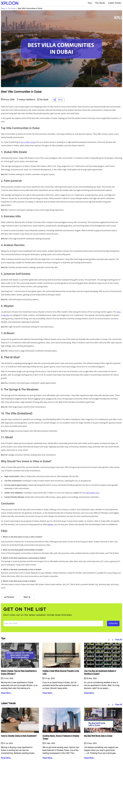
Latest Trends (114, 3)
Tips (90, 3)
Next (27, 597)
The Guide (100, 3)
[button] (109, 639)
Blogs (3, 8)
